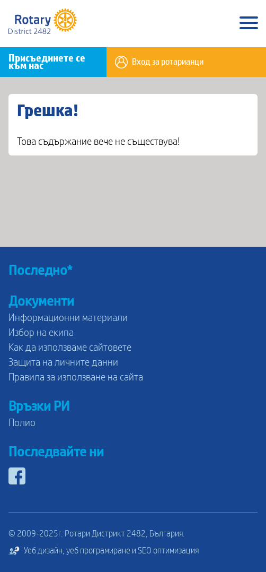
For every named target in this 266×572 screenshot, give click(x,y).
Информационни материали (68, 318)
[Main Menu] (249, 23)
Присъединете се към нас (46, 62)
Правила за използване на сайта (75, 377)
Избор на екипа (41, 332)
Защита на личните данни (63, 362)
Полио (22, 423)
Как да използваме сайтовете (69, 347)
